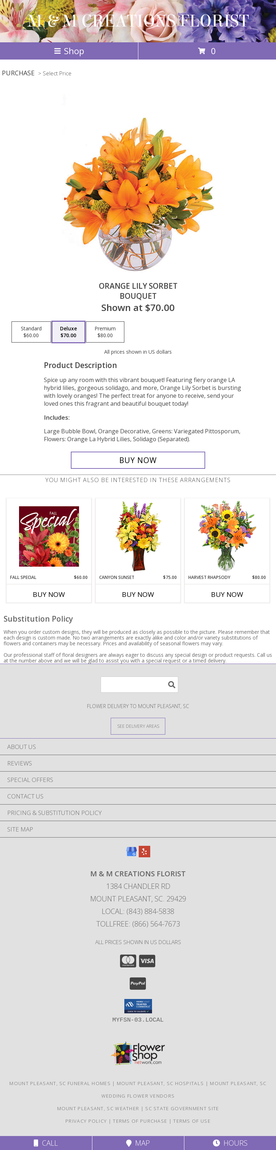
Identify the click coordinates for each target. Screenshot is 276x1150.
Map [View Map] (138, 1143)
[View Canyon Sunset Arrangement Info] (138, 536)
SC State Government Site (182, 1108)
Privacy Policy (86, 1121)
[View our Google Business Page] (131, 855)
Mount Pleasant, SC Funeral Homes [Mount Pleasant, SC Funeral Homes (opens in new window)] (60, 1083)
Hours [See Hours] (230, 1143)
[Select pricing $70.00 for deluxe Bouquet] (68, 332)
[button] (138, 1006)
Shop (69, 51)
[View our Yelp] (144, 855)
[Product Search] (139, 685)
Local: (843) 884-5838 (138, 911)
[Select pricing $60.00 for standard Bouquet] (31, 332)
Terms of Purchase (140, 1121)
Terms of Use (192, 1121)
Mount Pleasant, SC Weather (98, 1108)
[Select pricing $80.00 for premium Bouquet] (105, 332)
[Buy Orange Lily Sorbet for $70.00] (138, 460)
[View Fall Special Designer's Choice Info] (49, 536)
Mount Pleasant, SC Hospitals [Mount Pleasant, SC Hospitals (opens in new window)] (160, 1083)
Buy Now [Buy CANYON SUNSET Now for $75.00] (138, 594)
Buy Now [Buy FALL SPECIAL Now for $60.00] (49, 594)
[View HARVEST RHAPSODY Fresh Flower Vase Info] (227, 536)
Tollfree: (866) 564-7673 (138, 924)
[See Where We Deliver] (138, 725)
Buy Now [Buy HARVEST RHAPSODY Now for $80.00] (227, 594)
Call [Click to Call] (46, 1143)
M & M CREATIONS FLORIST (138, 21)
